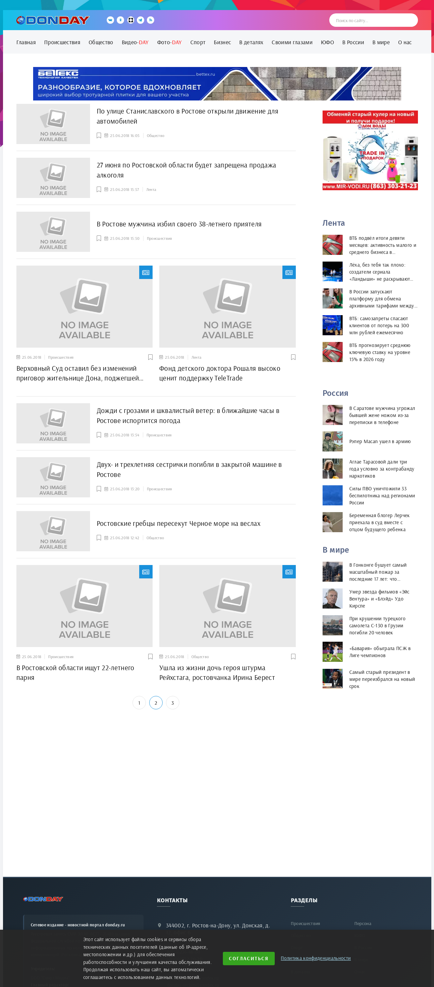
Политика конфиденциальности (316, 958)
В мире (381, 42)
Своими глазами (292, 42)
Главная (26, 42)
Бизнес (222, 42)
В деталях (251, 42)
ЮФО (327, 42)
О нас (405, 42)
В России (353, 42)
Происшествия (62, 42)
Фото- (169, 42)
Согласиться (249, 958)
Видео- (135, 42)
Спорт (198, 42)
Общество (101, 42)
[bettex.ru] (217, 83)
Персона (362, 923)
